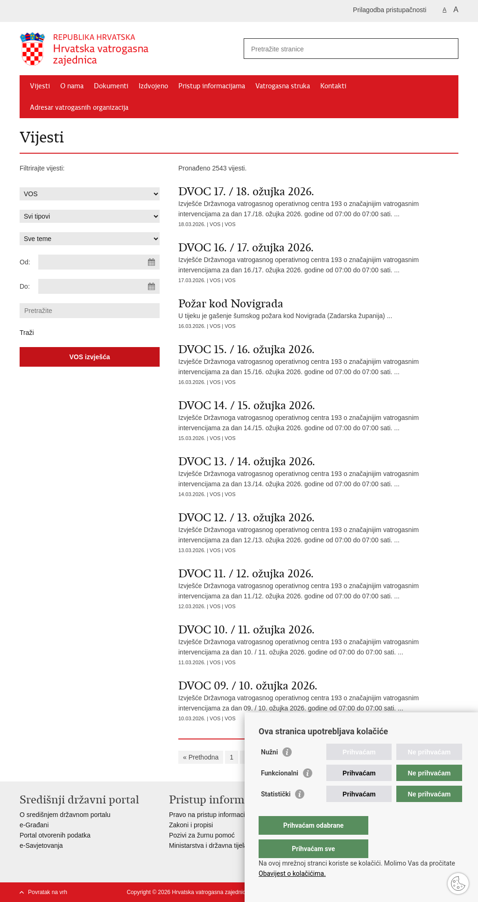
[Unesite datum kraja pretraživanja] (99, 286)
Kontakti (333, 86)
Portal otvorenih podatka (55, 835)
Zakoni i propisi (191, 825)
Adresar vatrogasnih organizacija (79, 107)
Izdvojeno (153, 86)
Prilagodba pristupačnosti (389, 10)
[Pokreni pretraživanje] (448, 48)
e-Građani (34, 825)
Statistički (275, 813)
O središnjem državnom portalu (65, 814)
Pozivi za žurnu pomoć (202, 835)
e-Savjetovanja (41, 845)
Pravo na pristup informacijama (214, 814)
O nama (72, 86)
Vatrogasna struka (282, 86)
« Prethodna (200, 757)
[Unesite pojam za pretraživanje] (341, 49)
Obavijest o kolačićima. (292, 873)
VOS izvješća (89, 357)
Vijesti (40, 86)
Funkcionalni (279, 791)
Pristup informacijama (211, 86)
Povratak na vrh (47, 892)
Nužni (269, 770)
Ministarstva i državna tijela (208, 845)
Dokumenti (111, 86)
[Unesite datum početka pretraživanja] (99, 262)
